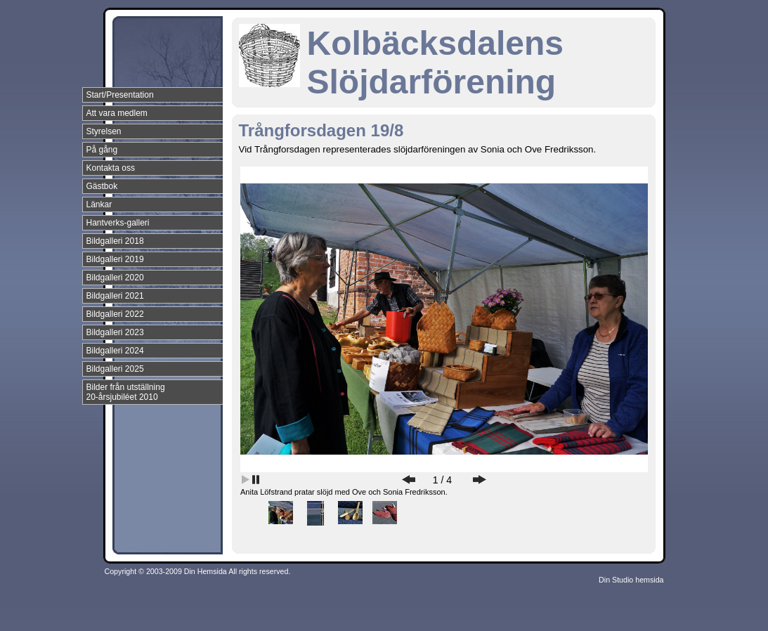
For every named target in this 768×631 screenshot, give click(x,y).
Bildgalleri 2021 (115, 296)
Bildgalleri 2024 (115, 351)
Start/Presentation (120, 95)
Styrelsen (104, 131)
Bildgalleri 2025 (115, 369)
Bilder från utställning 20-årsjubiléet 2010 (125, 392)
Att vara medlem (117, 113)
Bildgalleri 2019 (115, 259)
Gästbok (102, 186)
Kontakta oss (110, 168)
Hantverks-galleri (118, 223)
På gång (102, 150)
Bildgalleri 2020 (115, 277)
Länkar (99, 204)
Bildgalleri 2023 (115, 332)
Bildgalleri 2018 (115, 241)
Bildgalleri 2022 (115, 314)
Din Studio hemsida (631, 579)
